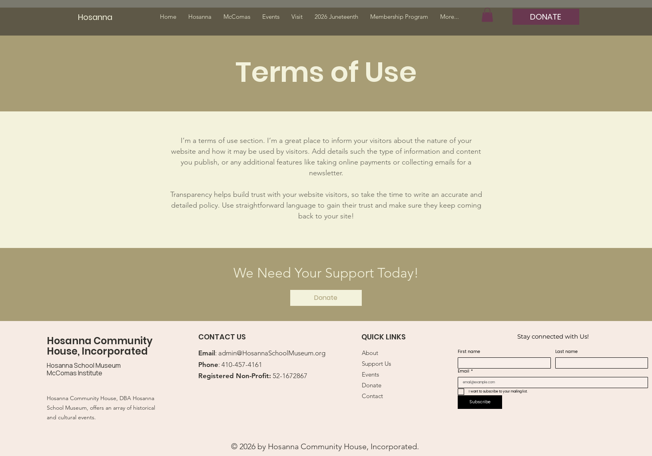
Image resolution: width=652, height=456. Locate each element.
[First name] (502, 363)
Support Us (376, 363)
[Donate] (326, 298)
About (370, 353)
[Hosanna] (98, 17)
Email (465, 371)
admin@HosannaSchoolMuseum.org (271, 353)
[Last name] (599, 363)
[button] (487, 15)
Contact (372, 396)
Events (370, 374)
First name (469, 351)
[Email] (550, 382)
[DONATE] (545, 17)
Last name (566, 351)
